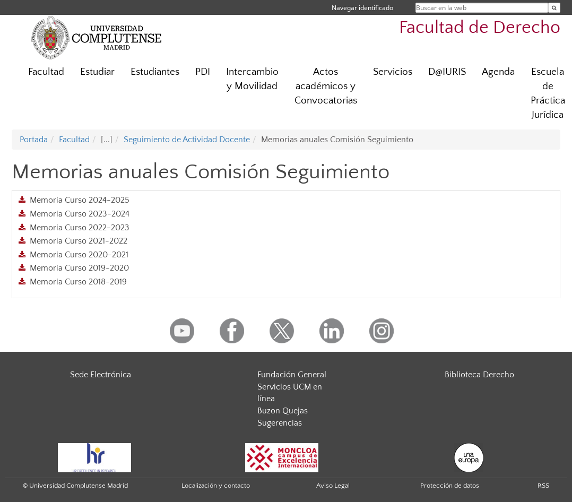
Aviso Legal (333, 485)
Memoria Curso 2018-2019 (78, 282)
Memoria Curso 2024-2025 (79, 200)
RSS (543, 485)
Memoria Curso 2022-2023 (79, 227)
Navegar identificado (362, 7)
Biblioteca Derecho (479, 374)
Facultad (46, 71)
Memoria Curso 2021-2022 (78, 241)
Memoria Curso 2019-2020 (79, 268)
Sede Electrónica (100, 374)
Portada (34, 139)
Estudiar (97, 71)
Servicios (392, 71)
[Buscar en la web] (554, 8)
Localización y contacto (215, 485)
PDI (202, 71)
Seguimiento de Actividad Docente (187, 139)
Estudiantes (155, 71)
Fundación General (291, 374)
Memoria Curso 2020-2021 (79, 254)
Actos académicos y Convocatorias (325, 86)
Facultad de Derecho (479, 28)
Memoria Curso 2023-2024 (79, 214)
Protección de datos (449, 485)
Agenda (498, 71)
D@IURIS (447, 71)
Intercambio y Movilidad (252, 79)
